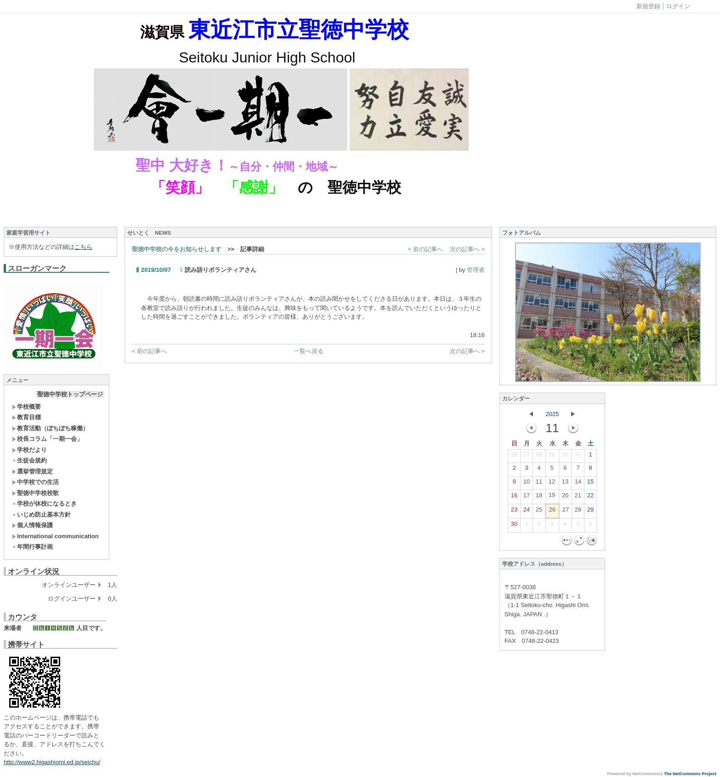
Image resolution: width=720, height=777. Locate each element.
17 (526, 497)
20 (565, 497)
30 (565, 456)
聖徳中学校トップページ (70, 394)
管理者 (476, 269)
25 (539, 511)
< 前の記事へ (425, 249)
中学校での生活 (35, 482)
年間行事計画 (32, 546)
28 (539, 456)
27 (526, 456)
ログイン (678, 6)
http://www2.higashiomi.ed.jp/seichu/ (52, 762)
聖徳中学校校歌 (35, 493)
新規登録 (648, 6)
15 (590, 483)
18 (539, 497)
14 (578, 483)
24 (526, 511)
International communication (55, 536)
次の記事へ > (467, 249)
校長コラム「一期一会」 (47, 438)
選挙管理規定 (32, 471)
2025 (552, 414)
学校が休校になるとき (44, 503)
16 (514, 497)
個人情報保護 (32, 525)
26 (514, 456)
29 (552, 456)
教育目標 (26, 417)
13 (565, 483)
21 (578, 497)
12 (552, 483)
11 (539, 483)
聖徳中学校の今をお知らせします (176, 249)
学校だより (29, 449)
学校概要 (26, 406)
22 (590, 497)
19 (552, 496)
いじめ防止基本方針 (41, 514)
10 (526, 483)
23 (514, 511)
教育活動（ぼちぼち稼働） (50, 428)
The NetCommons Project (690, 773)
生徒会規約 (29, 460)
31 (578, 456)
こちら (83, 246)
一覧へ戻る (308, 351)
